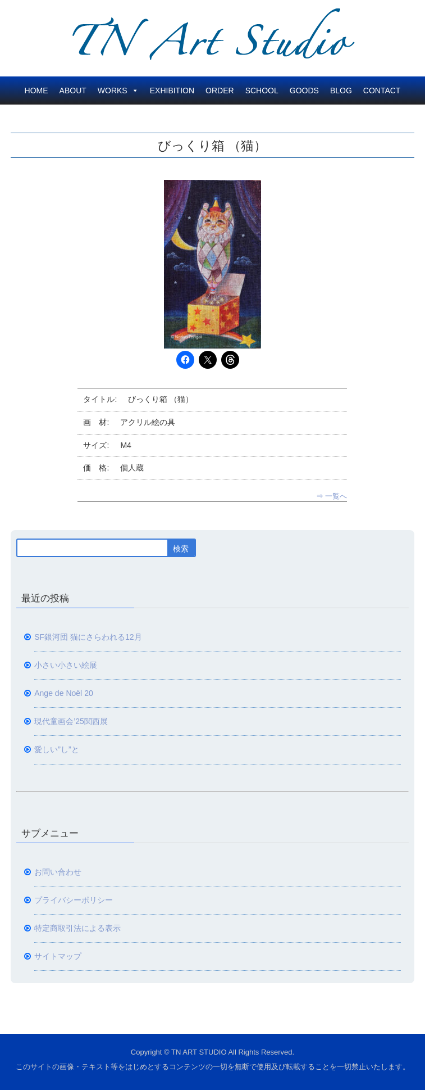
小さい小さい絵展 (65, 665)
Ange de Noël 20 (63, 693)
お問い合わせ (57, 871)
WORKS (118, 90)
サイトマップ (57, 956)
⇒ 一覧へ (332, 496)
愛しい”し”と (56, 749)
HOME (36, 90)
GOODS (304, 90)
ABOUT (73, 90)
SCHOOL (261, 90)
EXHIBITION (172, 90)
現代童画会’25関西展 (71, 721)
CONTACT (382, 90)
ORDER (219, 90)
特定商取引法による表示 (77, 928)
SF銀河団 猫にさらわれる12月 (87, 636)
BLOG (341, 90)
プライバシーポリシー (73, 899)
